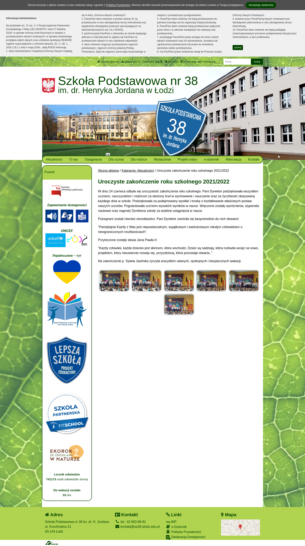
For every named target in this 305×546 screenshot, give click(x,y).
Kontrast (171, 61)
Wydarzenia (162, 159)
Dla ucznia (116, 159)
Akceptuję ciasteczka (261, 4)
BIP (171, 521)
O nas (73, 159)
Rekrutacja (233, 159)
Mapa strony (130, 61)
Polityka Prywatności (183, 532)
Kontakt (253, 159)
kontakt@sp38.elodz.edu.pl (137, 526)
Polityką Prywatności (118, 4)
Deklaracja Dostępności (186, 537)
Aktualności (54, 159)
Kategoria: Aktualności (138, 170)
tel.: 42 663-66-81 (130, 521)
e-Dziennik (176, 527)
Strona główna (108, 61)
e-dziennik (211, 159)
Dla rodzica (139, 159)
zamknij (237, 47)
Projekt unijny (187, 159)
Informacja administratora (197, 61)
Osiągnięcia (93, 159)
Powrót (49, 172)
